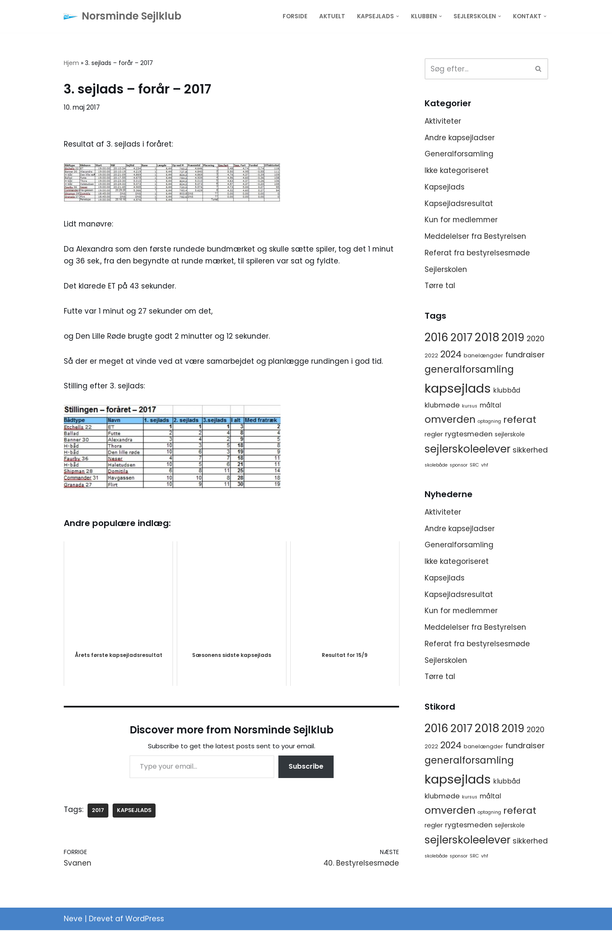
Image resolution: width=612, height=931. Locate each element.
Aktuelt (332, 16)
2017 (98, 811)
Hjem (71, 63)
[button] (397, 16)
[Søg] (477, 68)
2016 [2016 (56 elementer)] (436, 338)
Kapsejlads (445, 187)
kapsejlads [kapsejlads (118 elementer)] (458, 389)
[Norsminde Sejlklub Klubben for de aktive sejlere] (122, 16)
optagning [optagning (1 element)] (489, 422)
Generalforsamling (459, 154)
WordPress (144, 919)
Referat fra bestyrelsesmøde (477, 253)
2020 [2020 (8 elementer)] (535, 339)
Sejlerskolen (446, 270)
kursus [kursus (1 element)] (469, 407)
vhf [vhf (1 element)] (484, 466)
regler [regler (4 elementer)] (434, 434)
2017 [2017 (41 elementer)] (461, 338)
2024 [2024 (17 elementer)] (451, 355)
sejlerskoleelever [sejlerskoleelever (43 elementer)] (467, 449)
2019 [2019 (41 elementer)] (513, 338)
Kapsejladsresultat (459, 203)
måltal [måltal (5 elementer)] (490, 406)
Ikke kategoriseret (457, 170)
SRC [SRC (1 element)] (474, 466)
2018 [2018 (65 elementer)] (487, 338)
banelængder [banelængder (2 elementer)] (483, 356)
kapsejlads (134, 811)
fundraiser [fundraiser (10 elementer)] (525, 355)
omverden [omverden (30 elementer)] (450, 420)
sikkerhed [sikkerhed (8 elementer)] (530, 451)
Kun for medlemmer (462, 220)
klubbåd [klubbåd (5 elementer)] (506, 391)
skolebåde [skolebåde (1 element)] (436, 466)
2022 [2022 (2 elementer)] (431, 356)
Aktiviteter (443, 121)
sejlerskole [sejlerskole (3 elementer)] (510, 435)
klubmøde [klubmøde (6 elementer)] (442, 406)
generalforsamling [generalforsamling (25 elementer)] (469, 370)
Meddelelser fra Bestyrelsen (475, 237)
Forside (295, 16)
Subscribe (306, 767)
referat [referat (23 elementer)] (519, 420)
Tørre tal (440, 286)
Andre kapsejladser (460, 138)
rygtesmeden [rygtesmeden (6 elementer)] (469, 435)
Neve (73, 919)
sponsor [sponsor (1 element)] (459, 466)
